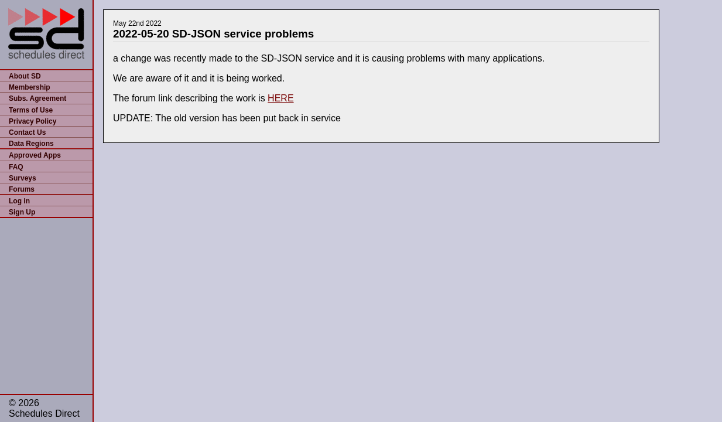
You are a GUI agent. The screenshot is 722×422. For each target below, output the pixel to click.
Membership (29, 87)
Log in (19, 201)
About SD (25, 76)
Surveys (22, 178)
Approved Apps (35, 155)
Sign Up (22, 212)
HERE (280, 98)
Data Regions (31, 143)
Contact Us (27, 132)
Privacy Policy (32, 121)
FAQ (16, 167)
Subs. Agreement (37, 98)
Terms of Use (31, 110)
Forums (22, 189)
